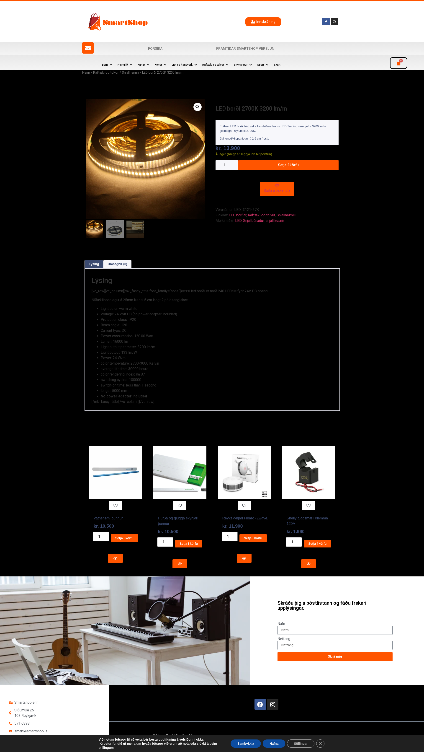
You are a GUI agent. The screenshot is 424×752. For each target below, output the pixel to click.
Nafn (281, 624)
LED (238, 220)
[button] (107, 65)
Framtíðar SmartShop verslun (245, 49)
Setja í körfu (288, 165)
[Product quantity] (227, 165)
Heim (86, 72)
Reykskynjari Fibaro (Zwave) (245, 518)
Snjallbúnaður (253, 220)
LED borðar (237, 215)
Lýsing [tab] (94, 264)
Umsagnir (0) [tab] (117, 264)
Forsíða (155, 49)
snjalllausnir (274, 220)
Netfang (284, 639)
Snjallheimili (130, 72)
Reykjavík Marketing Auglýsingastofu (206, 744)
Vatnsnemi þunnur (108, 518)
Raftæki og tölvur (106, 72)
